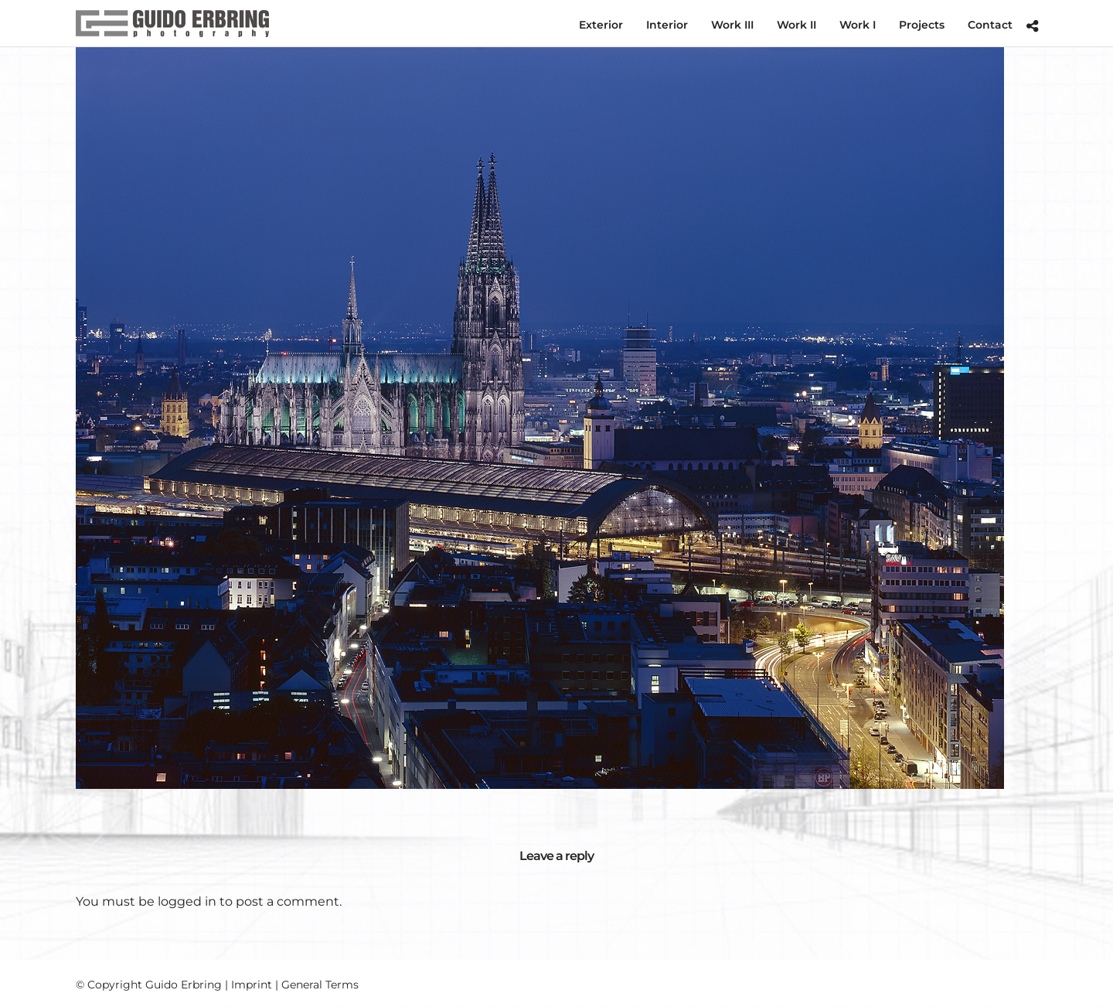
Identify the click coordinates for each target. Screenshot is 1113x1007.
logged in (187, 901)
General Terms (320, 985)
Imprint (251, 985)
